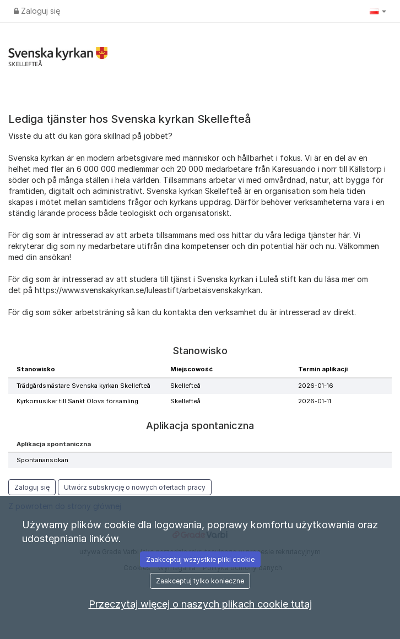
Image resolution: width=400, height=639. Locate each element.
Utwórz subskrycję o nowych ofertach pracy (135, 487)
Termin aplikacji (323, 369)
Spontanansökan (42, 460)
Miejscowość (191, 369)
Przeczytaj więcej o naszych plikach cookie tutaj (200, 604)
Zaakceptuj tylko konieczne (200, 581)
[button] (378, 11)
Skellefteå (185, 385)
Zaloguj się (37, 10)
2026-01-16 (315, 385)
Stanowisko (36, 369)
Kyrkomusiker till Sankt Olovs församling (77, 401)
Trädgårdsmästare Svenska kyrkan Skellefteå (83, 385)
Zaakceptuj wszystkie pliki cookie (200, 559)
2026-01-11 (314, 401)
